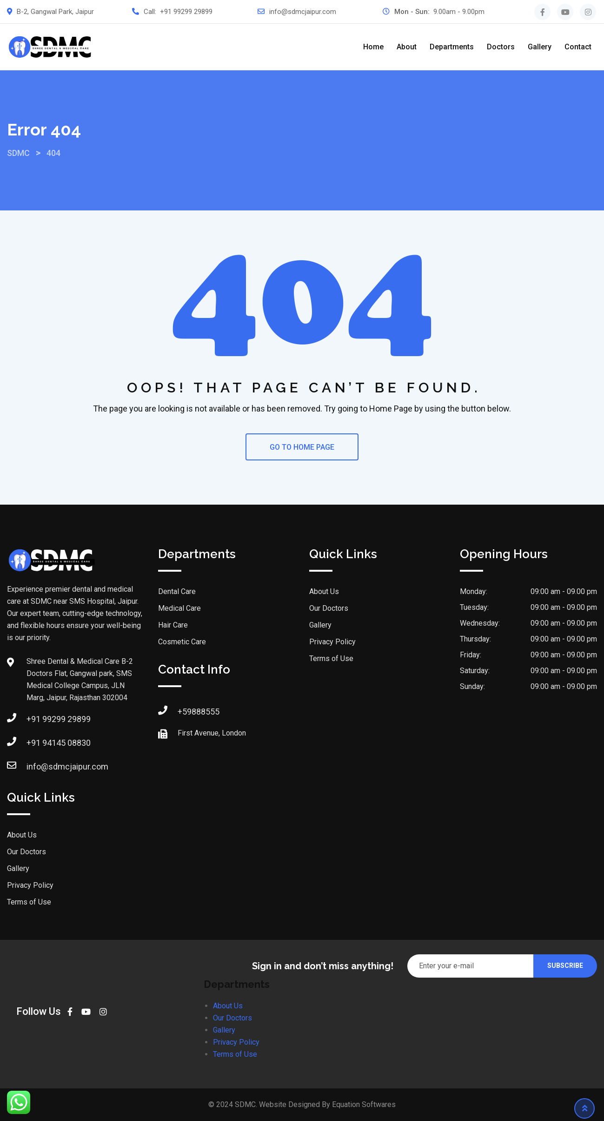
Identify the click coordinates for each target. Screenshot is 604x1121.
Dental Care (177, 591)
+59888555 (198, 711)
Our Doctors (26, 851)
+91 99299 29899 (186, 11)
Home (373, 46)
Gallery (539, 46)
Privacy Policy (30, 885)
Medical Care (179, 608)
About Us (22, 835)
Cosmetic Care (182, 641)
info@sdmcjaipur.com (302, 11)
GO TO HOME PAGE (302, 447)
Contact (577, 46)
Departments (452, 46)
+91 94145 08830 (59, 743)
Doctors (501, 46)
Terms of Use (29, 902)
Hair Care (173, 625)
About (407, 46)
